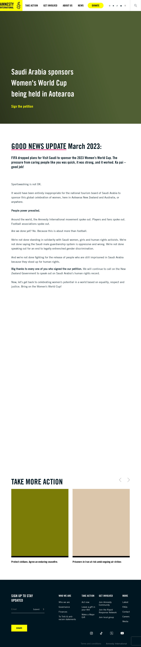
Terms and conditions (91, 643)
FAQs (124, 606)
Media (125, 621)
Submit (36, 609)
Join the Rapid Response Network (108, 611)
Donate (95, 5)
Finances (63, 611)
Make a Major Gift (88, 616)
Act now (85, 602)
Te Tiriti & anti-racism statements (67, 618)
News (81, 5)
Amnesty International (116, 643)
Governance (64, 606)
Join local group (106, 617)
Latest (125, 602)
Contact (126, 611)
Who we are (64, 602)
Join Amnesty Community (105, 603)
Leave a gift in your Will (88, 608)
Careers (125, 616)
